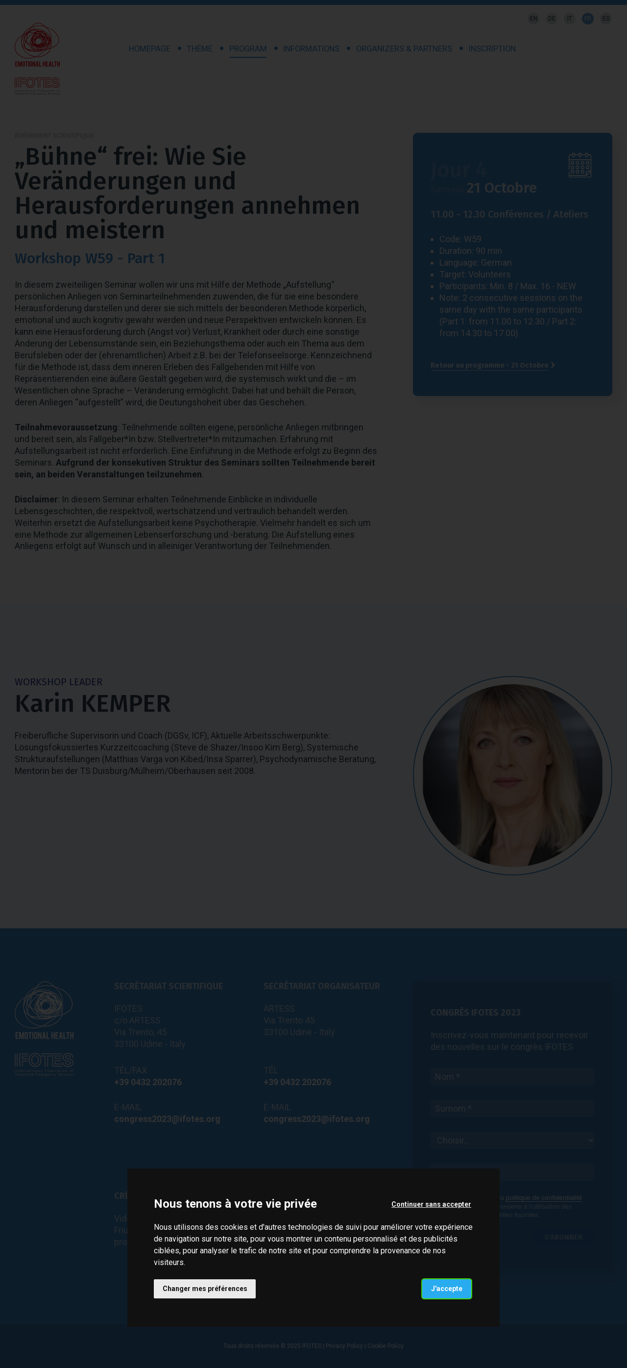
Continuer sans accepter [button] (431, 1204)
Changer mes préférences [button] (205, 1289)
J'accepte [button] (446, 1289)
